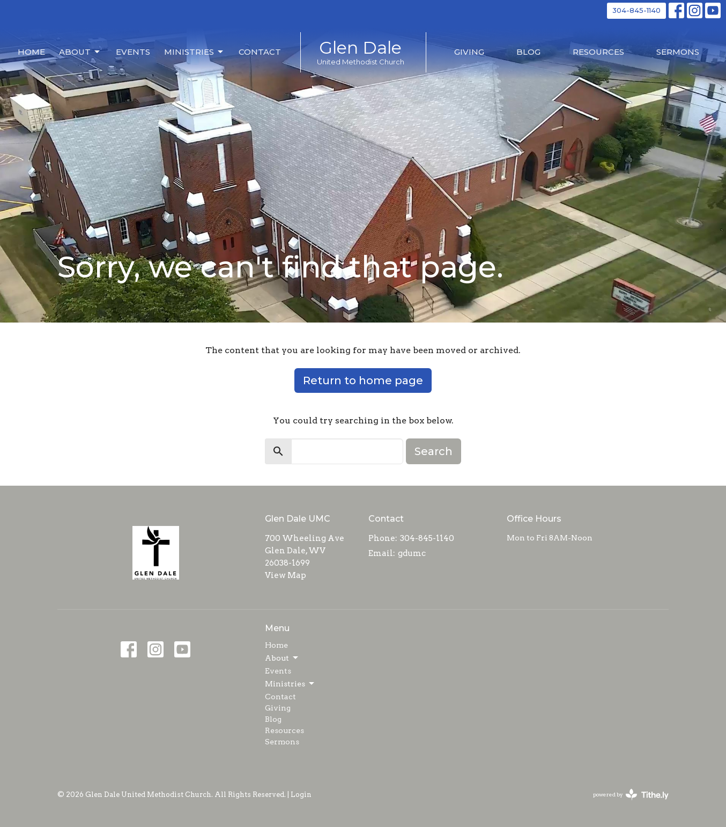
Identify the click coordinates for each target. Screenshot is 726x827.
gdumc (412, 553)
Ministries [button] (290, 683)
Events (133, 52)
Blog (528, 52)
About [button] (282, 658)
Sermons (677, 52)
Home (31, 52)
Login (301, 795)
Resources (598, 52)
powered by (631, 794)
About (80, 52)
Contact (260, 52)
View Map (285, 575)
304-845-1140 (636, 10)
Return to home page (363, 380)
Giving (469, 52)
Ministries (194, 52)
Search (433, 451)
